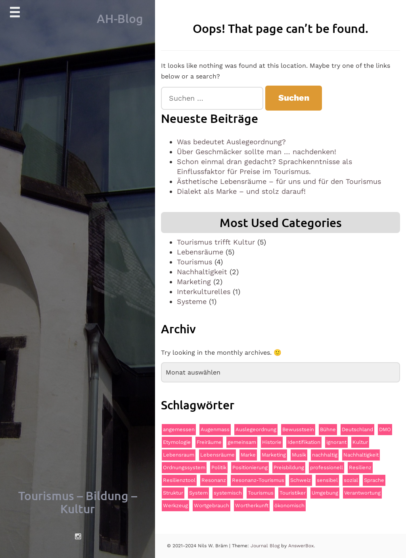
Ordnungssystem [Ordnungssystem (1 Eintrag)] (184, 467)
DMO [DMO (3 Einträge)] (385, 429)
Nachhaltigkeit (202, 272)
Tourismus (194, 262)
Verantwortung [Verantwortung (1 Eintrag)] (362, 493)
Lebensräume (200, 252)
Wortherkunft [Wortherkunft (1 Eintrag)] (251, 505)
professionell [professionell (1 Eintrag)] (326, 467)
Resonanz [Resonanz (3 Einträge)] (213, 480)
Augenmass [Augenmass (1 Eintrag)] (215, 429)
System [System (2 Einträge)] (198, 493)
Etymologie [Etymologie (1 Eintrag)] (177, 442)
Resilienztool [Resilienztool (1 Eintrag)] (179, 480)
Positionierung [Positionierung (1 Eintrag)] (250, 467)
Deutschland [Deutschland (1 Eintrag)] (357, 429)
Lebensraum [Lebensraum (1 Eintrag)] (178, 455)
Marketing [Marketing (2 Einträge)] (274, 455)
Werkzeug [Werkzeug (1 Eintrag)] (175, 505)
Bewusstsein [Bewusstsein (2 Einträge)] (298, 429)
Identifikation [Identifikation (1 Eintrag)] (303, 442)
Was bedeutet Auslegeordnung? (231, 142)
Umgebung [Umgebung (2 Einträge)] (325, 493)
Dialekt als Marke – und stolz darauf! (241, 191)
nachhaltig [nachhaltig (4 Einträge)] (324, 455)
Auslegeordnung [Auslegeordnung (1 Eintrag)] (256, 429)
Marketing (194, 281)
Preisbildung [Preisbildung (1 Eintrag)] (289, 467)
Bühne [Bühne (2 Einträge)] (328, 429)
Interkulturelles (203, 291)
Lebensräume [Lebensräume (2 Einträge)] (217, 455)
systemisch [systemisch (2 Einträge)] (228, 493)
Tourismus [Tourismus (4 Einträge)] (261, 493)
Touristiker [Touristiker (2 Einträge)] (293, 493)
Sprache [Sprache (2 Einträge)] (374, 480)
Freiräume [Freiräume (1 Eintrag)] (209, 442)
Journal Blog (266, 545)
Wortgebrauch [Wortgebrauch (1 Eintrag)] (211, 505)
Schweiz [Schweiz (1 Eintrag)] (300, 480)
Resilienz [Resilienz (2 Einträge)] (360, 467)
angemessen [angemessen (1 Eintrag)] (179, 429)
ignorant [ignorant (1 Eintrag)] (336, 442)
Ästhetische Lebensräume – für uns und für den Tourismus (279, 181)
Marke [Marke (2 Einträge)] (248, 455)
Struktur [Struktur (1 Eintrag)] (173, 493)
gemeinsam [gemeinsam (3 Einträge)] (242, 442)
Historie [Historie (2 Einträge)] (272, 442)
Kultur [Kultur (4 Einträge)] (360, 442)
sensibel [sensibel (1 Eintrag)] (327, 480)
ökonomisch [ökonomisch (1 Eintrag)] (289, 505)
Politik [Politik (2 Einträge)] (218, 467)
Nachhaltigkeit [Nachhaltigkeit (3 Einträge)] (361, 455)
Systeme (192, 301)
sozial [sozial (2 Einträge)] (351, 480)
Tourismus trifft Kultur (216, 242)
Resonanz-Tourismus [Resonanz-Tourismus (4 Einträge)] (258, 480)
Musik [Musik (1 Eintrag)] (299, 455)
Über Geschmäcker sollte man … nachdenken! (256, 151)
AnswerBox (301, 545)
